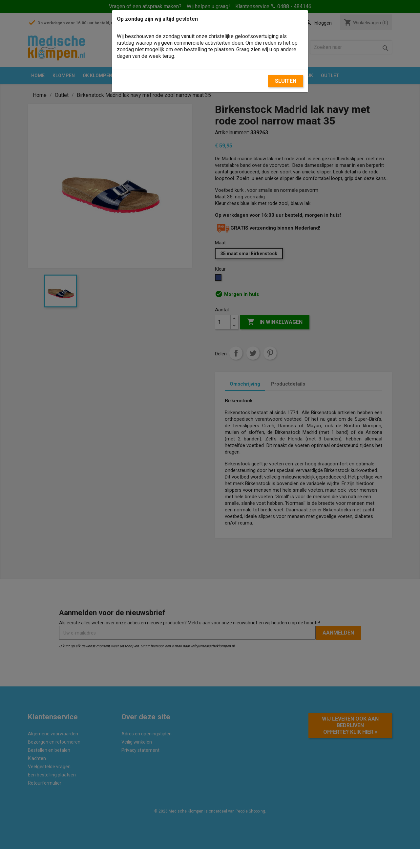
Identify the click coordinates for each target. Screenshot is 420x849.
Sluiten (285, 81)
